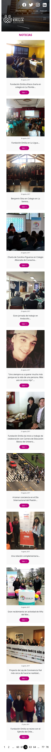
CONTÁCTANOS (21, 11)
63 (30, 747)
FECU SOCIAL (33, 11)
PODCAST (43, 11)
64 (34, 747)
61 (22, 747)
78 (47, 747)
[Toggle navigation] (44, 18)
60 (17, 747)
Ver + (24, 92)
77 (43, 747)
